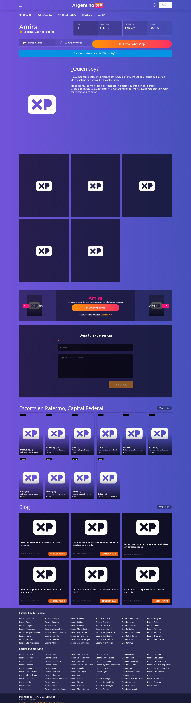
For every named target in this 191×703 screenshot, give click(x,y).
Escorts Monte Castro (79, 626)
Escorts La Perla (154, 651)
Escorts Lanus (25, 686)
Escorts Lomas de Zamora (56, 686)
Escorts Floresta (77, 622)
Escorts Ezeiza (153, 683)
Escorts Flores (51, 622)
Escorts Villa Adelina (155, 669)
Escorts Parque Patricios (106, 629)
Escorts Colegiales (154, 619)
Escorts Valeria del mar (79, 655)
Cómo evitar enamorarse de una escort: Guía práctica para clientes (95, 540)
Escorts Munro (51, 665)
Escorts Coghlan (128, 619)
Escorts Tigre (101, 669)
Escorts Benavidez (78, 658)
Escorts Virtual (128, 640)
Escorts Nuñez (128, 626)
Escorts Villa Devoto (104, 636)
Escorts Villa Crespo (53, 636)
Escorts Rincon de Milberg (158, 665)
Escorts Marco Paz (155, 676)
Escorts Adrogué (26, 683)
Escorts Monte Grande (79, 686)
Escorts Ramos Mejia (105, 679)
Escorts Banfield (77, 683)
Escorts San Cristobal (79, 633)
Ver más (164, 406)
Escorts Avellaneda (53, 683)
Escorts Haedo (76, 676)
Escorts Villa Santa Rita (79, 640)
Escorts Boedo (25, 619)
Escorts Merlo (25, 679)
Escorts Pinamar (26, 655)
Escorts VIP (106, 313)
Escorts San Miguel (78, 669)
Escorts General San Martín (81, 662)
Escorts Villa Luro (129, 636)
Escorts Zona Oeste (104, 672)
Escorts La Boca (103, 622)
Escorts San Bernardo (105, 655)
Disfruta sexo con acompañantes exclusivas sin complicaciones (146, 542)
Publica (165, 5)
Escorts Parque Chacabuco (56, 629)
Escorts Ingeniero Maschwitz (108, 662)
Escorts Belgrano (154, 615)
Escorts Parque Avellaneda (30, 629)
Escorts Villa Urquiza (104, 640)
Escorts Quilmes (103, 686)
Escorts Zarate (76, 672)
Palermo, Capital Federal (38, 31)
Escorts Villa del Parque (80, 636)
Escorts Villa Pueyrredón (29, 640)
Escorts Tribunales (155, 633)
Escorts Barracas (103, 615)
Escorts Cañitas (76, 619)
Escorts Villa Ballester (28, 672)
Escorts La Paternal (130, 622)
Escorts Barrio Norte (130, 615)
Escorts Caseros (128, 672)
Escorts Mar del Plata (79, 651)
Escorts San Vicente (130, 686)
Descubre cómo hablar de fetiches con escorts (40, 540)
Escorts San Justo (129, 679)
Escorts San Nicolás (104, 633)
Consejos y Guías (57, 551)
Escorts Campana (103, 658)
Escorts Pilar (127, 665)
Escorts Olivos (102, 665)
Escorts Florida (51, 662)
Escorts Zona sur (154, 679)
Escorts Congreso (26, 622)
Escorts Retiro (25, 633)
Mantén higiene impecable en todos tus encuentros (41, 588)
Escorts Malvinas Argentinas (159, 662)
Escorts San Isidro (52, 669)
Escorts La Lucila (129, 662)
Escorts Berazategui (104, 683)
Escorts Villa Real (52, 640)
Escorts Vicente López (131, 669)
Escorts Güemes (128, 651)
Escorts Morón (76, 679)
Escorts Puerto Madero (131, 629)
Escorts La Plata (26, 651)
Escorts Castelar (154, 672)
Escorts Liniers (153, 622)
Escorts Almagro (52, 615)
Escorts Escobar (26, 662)
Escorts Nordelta (77, 665)
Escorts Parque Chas (79, 629)
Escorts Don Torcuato (156, 658)
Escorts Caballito (52, 619)
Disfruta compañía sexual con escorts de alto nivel (95, 588)
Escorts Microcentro (53, 626)
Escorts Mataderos (27, 626)
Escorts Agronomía (27, 615)
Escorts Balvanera (77, 615)
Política (22, 696)
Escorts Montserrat (104, 626)
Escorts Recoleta (154, 629)
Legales (32, 696)
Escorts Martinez (26, 665)
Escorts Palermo (154, 626)
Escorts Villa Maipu (52, 672)
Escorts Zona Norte (53, 658)
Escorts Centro (51, 651)
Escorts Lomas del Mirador (133, 676)
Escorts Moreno (51, 679)
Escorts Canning (128, 683)
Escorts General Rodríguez (56, 676)
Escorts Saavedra (52, 633)
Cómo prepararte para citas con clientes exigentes (144, 588)
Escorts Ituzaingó (103, 676)
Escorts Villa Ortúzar (155, 636)
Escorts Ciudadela (26, 676)
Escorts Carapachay (130, 658)
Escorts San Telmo (129, 633)
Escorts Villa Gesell (155, 655)
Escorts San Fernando (28, 669)
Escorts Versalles (26, 636)
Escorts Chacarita (103, 619)
